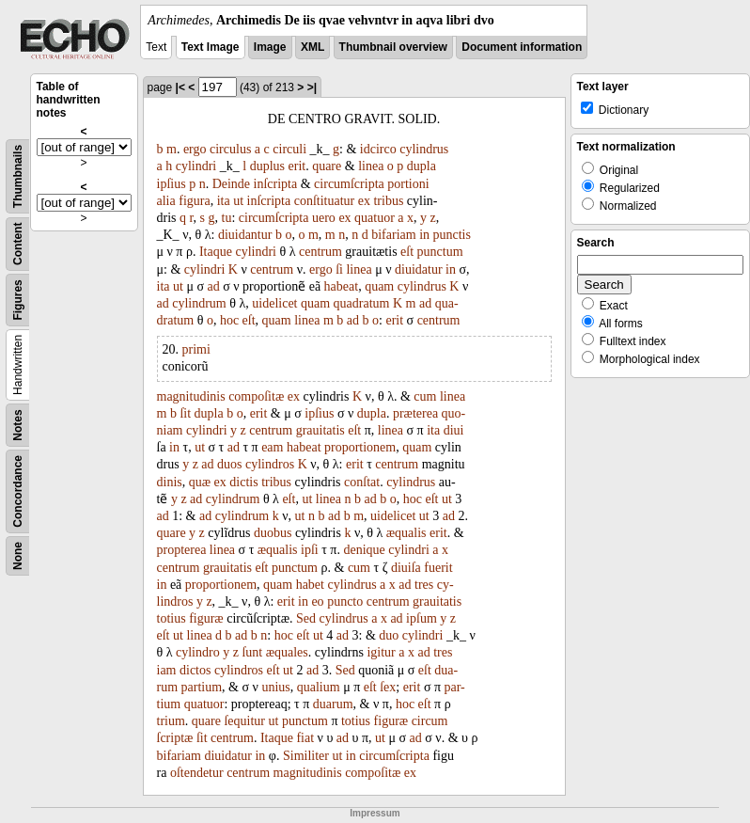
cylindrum (199, 303)
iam (167, 670)
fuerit (438, 568)
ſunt (252, 652)
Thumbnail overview (393, 47)
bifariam (393, 235)
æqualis (406, 533)
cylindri (196, 166)
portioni (408, 184)
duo (388, 635)
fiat (305, 738)
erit (297, 166)
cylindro (198, 652)
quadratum (362, 303)
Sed (306, 618)
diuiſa (406, 568)
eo (317, 601)
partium (202, 687)
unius (275, 687)
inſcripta (276, 184)
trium (171, 721)
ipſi (310, 550)
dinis (169, 482)
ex (364, 201)
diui (454, 430)
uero (324, 218)
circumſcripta (349, 184)
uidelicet (274, 303)
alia (166, 201)
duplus (267, 166)
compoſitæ (256, 396)
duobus (272, 533)
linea (370, 166)
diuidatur (419, 269)
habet (310, 585)
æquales (287, 652)
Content (17, 244)
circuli (289, 149)
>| (312, 87)
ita (223, 201)
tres (423, 585)
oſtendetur (197, 773)
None (17, 556)
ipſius (171, 184)
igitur (381, 652)
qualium (318, 687)
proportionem (360, 447)
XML (312, 47)
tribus (388, 201)
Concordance (17, 491)
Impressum (374, 813)
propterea (182, 550)
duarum (333, 704)
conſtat (362, 482)
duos (229, 464)
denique (363, 550)
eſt (407, 252)
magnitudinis (191, 396)
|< (180, 87)
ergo (195, 149)
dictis (243, 482)
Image (270, 47)
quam (379, 286)
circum (430, 721)
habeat (341, 286)
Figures (17, 299)
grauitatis (320, 430)
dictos (195, 670)
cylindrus (423, 149)
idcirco (378, 149)
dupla (421, 166)
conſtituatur (324, 201)
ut (238, 201)
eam (272, 447)
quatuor (374, 218)
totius (171, 618)
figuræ (206, 618)
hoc (229, 320)
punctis (452, 235)
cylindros (269, 464)
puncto (345, 601)
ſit (185, 413)
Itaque (215, 252)
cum (425, 396)
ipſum (421, 618)
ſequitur (244, 721)
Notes (17, 424)
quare (326, 166)
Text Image (210, 47)
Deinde (231, 184)
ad (213, 286)
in (424, 235)
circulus (230, 149)
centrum (320, 252)
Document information (521, 47)
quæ (200, 482)
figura (194, 201)
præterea (415, 413)
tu (227, 218)
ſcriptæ (175, 738)
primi (196, 349)
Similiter (306, 756)
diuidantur (245, 235)
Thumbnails (17, 176)
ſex (388, 687)
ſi (339, 269)
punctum (440, 252)
